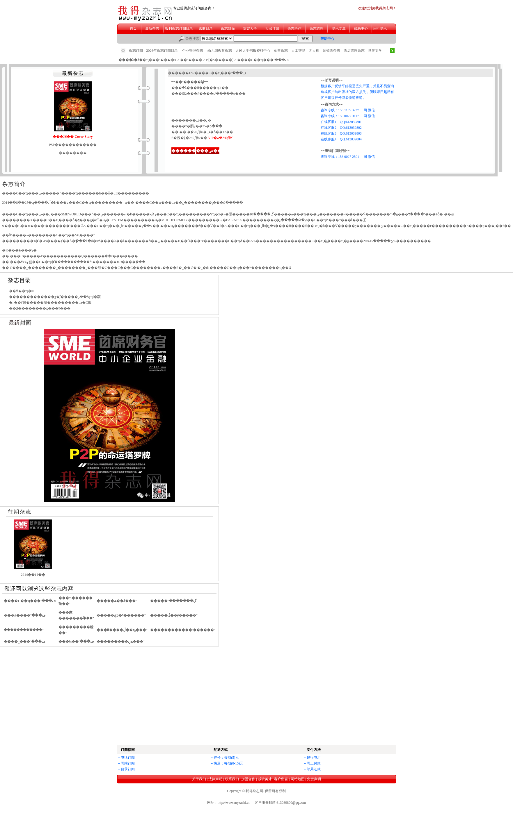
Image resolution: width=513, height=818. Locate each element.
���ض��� (211, 151)
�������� (187, 151)
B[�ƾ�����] (219, 60)
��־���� (191, 60)
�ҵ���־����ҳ (159, 60)
